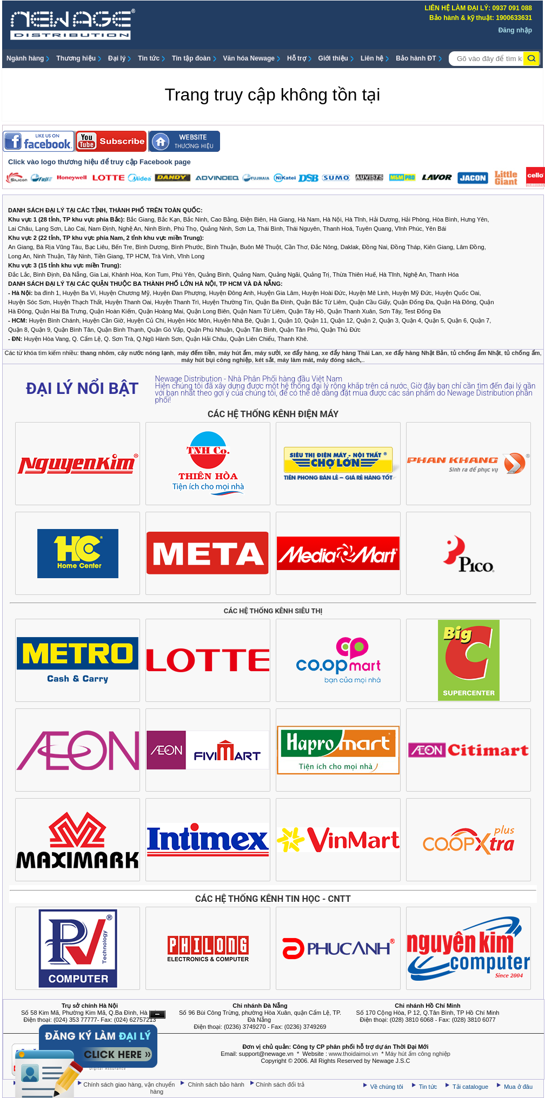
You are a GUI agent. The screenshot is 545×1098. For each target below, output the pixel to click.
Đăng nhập (515, 30)
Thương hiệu (76, 58)
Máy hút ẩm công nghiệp (418, 1053)
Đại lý (116, 58)
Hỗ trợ (296, 58)
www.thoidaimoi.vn (353, 1053)
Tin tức (148, 58)
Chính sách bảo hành (217, 1084)
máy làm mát (295, 360)
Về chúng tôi (387, 1086)
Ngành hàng (25, 58)
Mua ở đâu (517, 1086)
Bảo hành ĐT (416, 58)
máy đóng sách (338, 360)
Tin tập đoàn (191, 58)
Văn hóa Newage (249, 58)
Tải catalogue (471, 1086)
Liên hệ (372, 58)
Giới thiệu (333, 58)
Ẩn (157, 1014)
